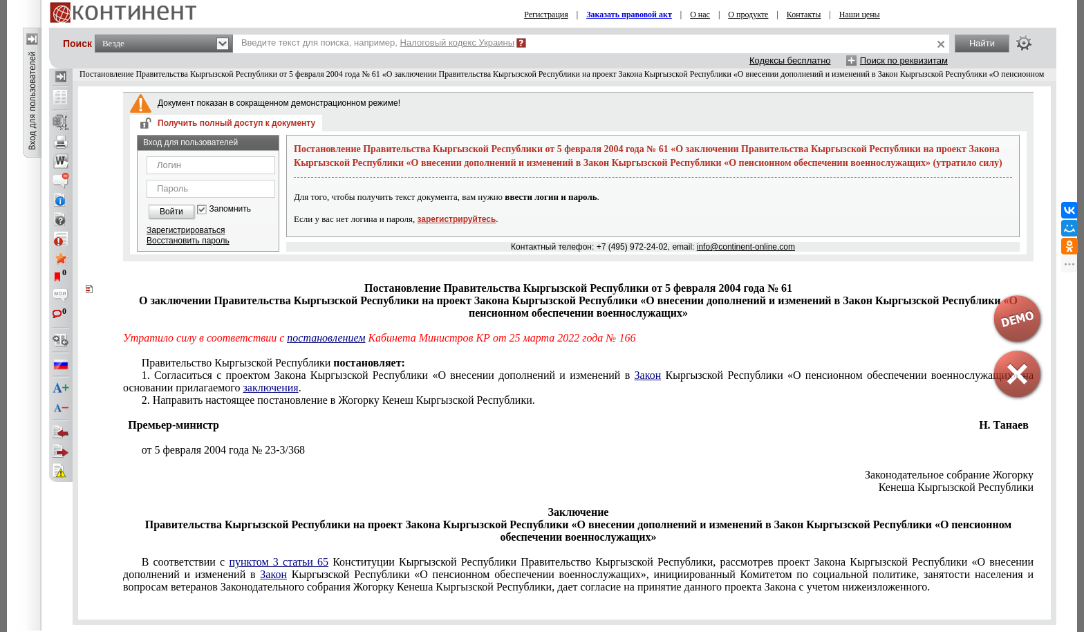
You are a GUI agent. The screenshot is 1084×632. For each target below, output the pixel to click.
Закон (648, 375)
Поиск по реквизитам (904, 60)
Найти (982, 43)
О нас (700, 14)
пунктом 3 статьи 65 (278, 562)
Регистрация (546, 14)
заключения (270, 387)
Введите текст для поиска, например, (377, 42)
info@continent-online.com (746, 247)
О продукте (748, 14)
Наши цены (859, 14)
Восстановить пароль (188, 240)
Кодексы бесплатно (790, 60)
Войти (171, 211)
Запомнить (230, 209)
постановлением (326, 338)
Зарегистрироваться (186, 230)
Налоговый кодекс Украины (457, 42)
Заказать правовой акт (629, 14)
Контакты (804, 14)
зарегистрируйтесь (457, 219)
